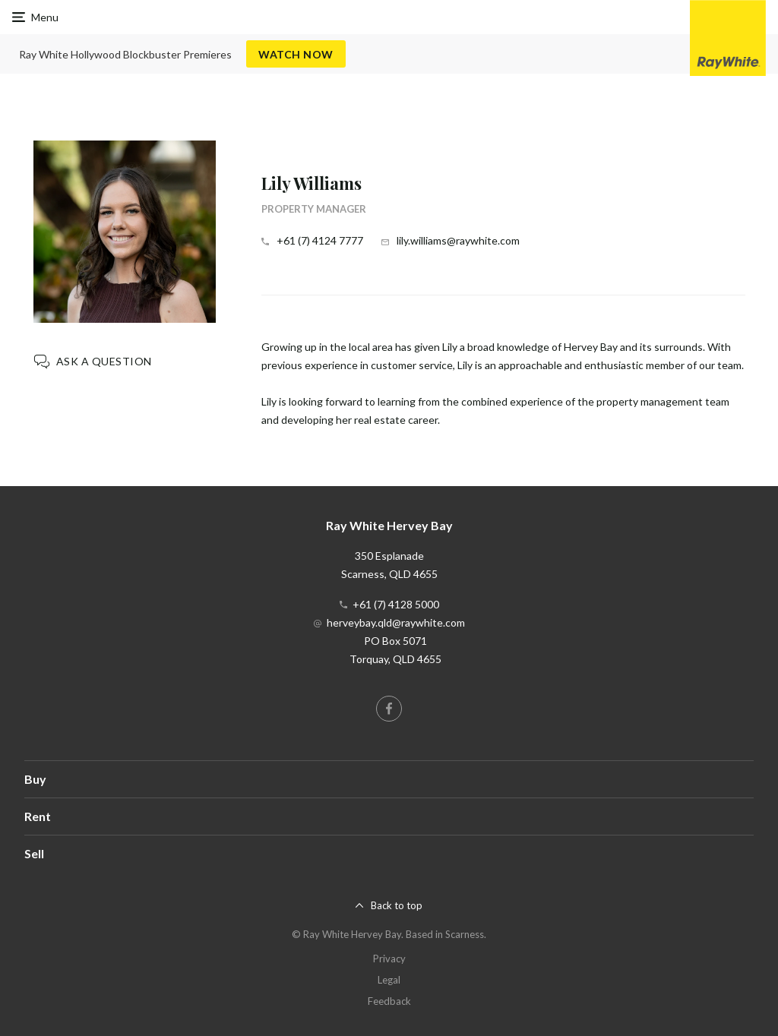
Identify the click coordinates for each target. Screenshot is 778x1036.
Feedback (389, 1001)
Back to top (396, 905)
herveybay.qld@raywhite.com (396, 622)
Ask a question (104, 361)
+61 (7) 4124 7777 (320, 240)
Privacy (389, 958)
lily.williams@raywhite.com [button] (458, 240)
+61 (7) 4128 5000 (396, 604)
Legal (389, 980)
